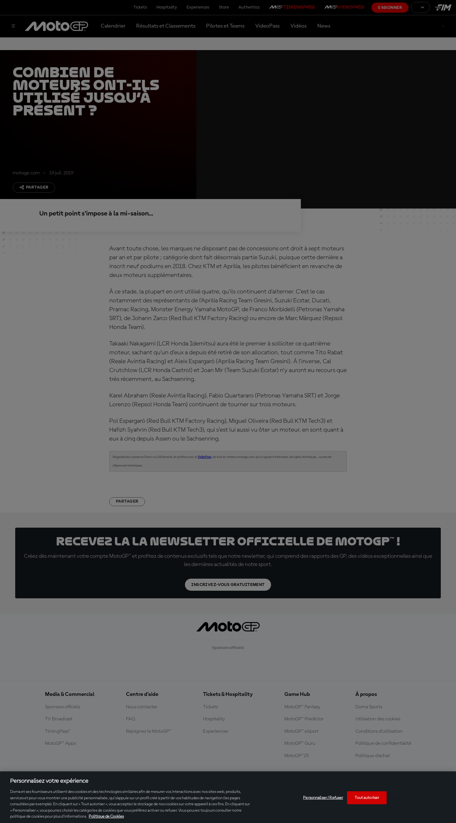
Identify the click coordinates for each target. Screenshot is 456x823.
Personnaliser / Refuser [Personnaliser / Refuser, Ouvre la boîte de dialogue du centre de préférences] (323, 797)
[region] (228, 797)
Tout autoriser (367, 797)
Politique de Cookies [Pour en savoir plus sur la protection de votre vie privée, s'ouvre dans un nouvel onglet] (106, 816)
